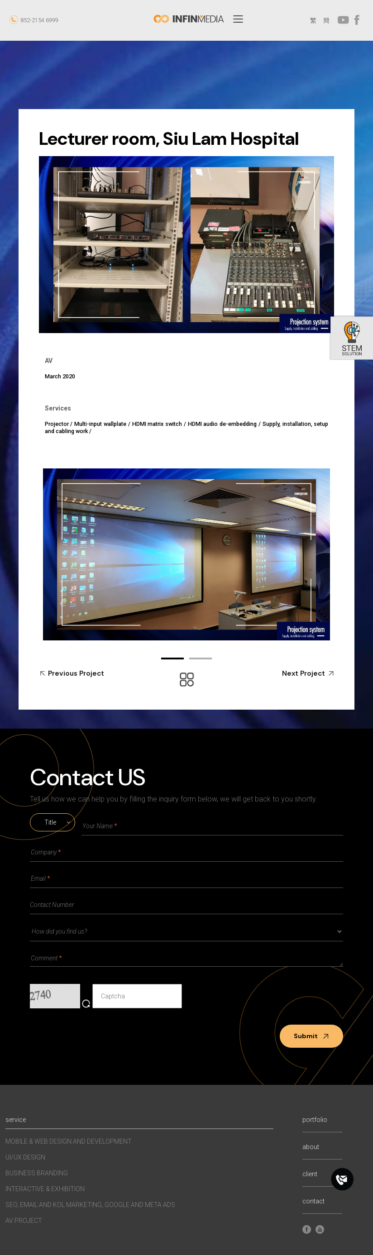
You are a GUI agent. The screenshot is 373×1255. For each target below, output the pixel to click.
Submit (311, 1036)
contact (313, 1201)
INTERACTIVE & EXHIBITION (45, 1189)
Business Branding (36, 1173)
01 (172, 658)
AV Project (23, 1220)
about (310, 1147)
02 (200, 658)
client (309, 1174)
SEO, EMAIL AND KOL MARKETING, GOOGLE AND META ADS (90, 1204)
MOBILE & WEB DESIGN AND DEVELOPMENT (68, 1141)
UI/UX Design (25, 1157)
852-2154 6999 (39, 20)
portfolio (314, 1120)
